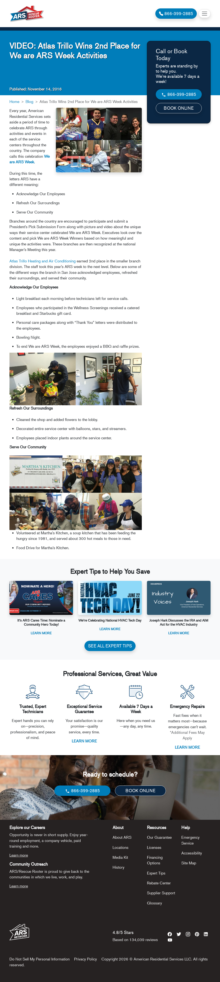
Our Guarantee (159, 837)
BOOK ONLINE (179, 108)
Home (14, 101)
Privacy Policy (85, 959)
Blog (29, 101)
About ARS (122, 837)
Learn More (41, 633)
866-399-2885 (178, 94)
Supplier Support (161, 892)
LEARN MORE (84, 741)
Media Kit (120, 857)
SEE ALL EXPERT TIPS (110, 645)
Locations (120, 847)
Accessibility (191, 853)
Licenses (154, 847)
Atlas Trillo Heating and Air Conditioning (42, 261)
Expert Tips (156, 873)
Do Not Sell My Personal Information (39, 959)
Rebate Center (159, 883)
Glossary (154, 903)
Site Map (188, 862)
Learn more (18, 855)
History (118, 867)
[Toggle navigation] (205, 13)
